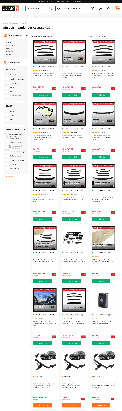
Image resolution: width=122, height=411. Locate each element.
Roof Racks (27, 16)
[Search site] (50, 8)
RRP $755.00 (96, 400)
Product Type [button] (12, 130)
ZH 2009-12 (9, 42)
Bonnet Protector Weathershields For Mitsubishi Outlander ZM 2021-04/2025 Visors (102, 201)
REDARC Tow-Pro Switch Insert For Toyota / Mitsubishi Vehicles (103, 323)
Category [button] (10, 70)
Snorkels (55, 16)
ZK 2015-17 (9, 48)
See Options (42, 405)
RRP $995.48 (37, 400)
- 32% (83, 150)
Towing (62, 16)
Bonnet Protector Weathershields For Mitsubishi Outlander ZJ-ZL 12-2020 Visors (73, 200)
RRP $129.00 (37, 90)
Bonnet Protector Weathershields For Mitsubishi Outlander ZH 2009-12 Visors (43, 200)
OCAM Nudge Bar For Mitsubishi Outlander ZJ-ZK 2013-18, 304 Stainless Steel (44, 324)
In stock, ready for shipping (44, 66)
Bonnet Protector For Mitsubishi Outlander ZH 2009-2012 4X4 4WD (73, 138)
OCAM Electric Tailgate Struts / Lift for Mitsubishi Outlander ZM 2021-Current (73, 262)
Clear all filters (9, 176)
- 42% (83, 88)
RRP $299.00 (37, 276)
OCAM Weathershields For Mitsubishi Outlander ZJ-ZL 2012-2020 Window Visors (101, 76)
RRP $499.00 (37, 338)
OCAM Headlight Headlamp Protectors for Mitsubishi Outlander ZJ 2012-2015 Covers (103, 262)
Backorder (38, 376)
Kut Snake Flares (45, 16)
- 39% (54, 88)
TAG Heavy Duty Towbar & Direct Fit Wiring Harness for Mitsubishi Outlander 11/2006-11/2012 (44, 387)
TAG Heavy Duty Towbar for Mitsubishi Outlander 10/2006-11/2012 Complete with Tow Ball (103, 386)
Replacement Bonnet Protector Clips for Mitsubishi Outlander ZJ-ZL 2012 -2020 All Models (44, 138)
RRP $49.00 (36, 152)
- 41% (54, 274)
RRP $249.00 (37, 214)
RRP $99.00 (95, 276)
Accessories (81, 16)
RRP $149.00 (66, 90)
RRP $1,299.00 (67, 276)
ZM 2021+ (9, 54)
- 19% (112, 336)
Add (42, 95)
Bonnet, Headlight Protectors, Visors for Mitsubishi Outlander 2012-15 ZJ (44, 262)
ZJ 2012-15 (9, 45)
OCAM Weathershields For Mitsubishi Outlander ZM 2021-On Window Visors (44, 76)
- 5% (83, 399)
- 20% (54, 150)
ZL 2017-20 (9, 51)
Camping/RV (35, 16)
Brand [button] (9, 106)
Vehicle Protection (15, 16)
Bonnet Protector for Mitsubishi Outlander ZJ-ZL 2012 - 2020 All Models (103, 138)
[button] (16, 35)
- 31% (83, 274)
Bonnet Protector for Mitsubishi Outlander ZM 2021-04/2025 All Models (73, 76)
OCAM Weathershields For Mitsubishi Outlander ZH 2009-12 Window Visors (73, 324)
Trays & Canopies (71, 16)
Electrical (90, 16)
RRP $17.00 (95, 338)
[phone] (93, 8)
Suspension (109, 16)
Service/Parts (99, 16)
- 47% (54, 212)
